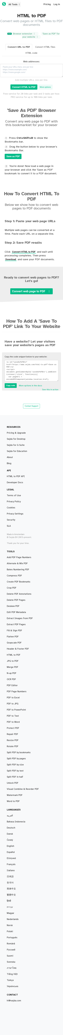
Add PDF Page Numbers (19, 795)
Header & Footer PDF (18, 667)
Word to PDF (13, 704)
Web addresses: (31, 61)
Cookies (11, 507)
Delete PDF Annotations (19, 801)
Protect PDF (13, 716)
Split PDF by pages (16, 575)
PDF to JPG (12, 679)
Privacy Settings (15, 514)
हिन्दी (9, 901)
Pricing (47, 4)
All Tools (15, 4)
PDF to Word (13, 697)
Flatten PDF (13, 771)
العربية (10, 815)
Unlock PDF (12, 728)
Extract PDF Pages (16, 557)
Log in (57, 4)
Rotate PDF (12, 722)
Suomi (10, 956)
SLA (9, 526)
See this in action (50, 390)
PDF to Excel (13, 710)
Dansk (10, 834)
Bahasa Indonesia (16, 822)
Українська (12, 986)
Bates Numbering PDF (18, 612)
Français (11, 864)
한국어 (10, 882)
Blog (9, 463)
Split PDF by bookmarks (19, 563)
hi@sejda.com (14, 1000)
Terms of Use (14, 495)
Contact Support (31, 406)
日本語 (10, 876)
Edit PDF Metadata (16, 777)
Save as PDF (13, 156)
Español (11, 852)
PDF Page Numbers (16, 673)
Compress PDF (14, 618)
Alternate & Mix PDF (17, 594)
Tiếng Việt (12, 974)
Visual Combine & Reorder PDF (23, 600)
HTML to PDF (13, 746)
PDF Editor (12, 649)
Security (11, 520)
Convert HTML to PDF (24, 87)
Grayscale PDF (14, 758)
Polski (10, 931)
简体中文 (11, 889)
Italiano (11, 870)
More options (45, 87)
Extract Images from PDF (20, 765)
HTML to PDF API (16, 476)
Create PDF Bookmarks (18, 789)
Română (11, 943)
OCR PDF (11, 752)
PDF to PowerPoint (16, 783)
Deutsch (11, 828)
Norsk (10, 925)
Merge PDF (12, 606)
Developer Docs (15, 482)
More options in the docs (30, 386)
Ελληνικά (11, 858)
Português (12, 937)
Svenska (11, 962)
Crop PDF (11, 630)
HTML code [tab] (31, 53)
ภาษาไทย (11, 968)
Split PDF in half (15, 569)
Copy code (10, 385)
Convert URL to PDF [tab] (19, 47)
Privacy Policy (14, 501)
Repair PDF (12, 624)
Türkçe (10, 980)
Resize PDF (12, 740)
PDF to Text (13, 661)
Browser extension (21, 34)
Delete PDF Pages (16, 636)
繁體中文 (11, 895)
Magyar (10, 913)
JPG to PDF (12, 685)
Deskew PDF (13, 643)
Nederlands (13, 919)
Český (10, 840)
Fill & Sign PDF (14, 655)
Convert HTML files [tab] (45, 47)
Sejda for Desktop (16, 439)
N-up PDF (11, 734)
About (10, 457)
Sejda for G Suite (16, 445)
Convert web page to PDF (31, 291)
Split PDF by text (15, 588)
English (10, 846)
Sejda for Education (17, 451)
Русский (11, 950)
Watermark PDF (14, 691)
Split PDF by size (15, 582)
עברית (10, 907)
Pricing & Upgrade (16, 433)
